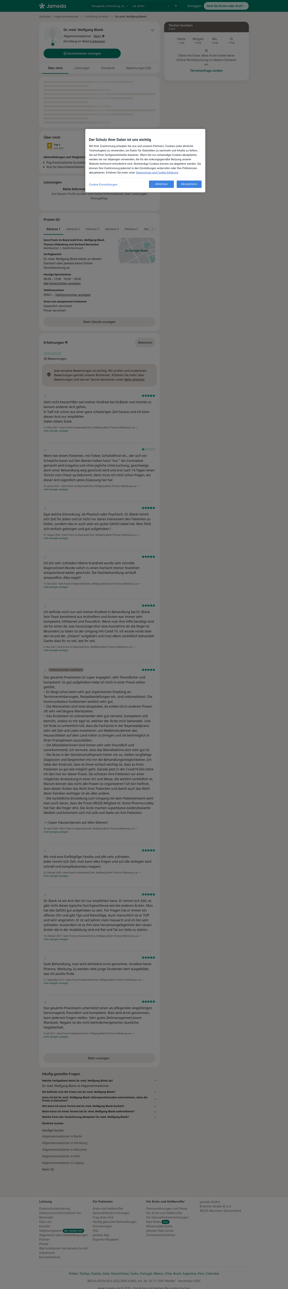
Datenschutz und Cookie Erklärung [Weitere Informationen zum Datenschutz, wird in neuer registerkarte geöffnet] (157, 172)
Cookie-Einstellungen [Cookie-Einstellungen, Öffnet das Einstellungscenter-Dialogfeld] (103, 184)
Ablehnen (161, 184)
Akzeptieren (189, 184)
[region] (145, 160)
